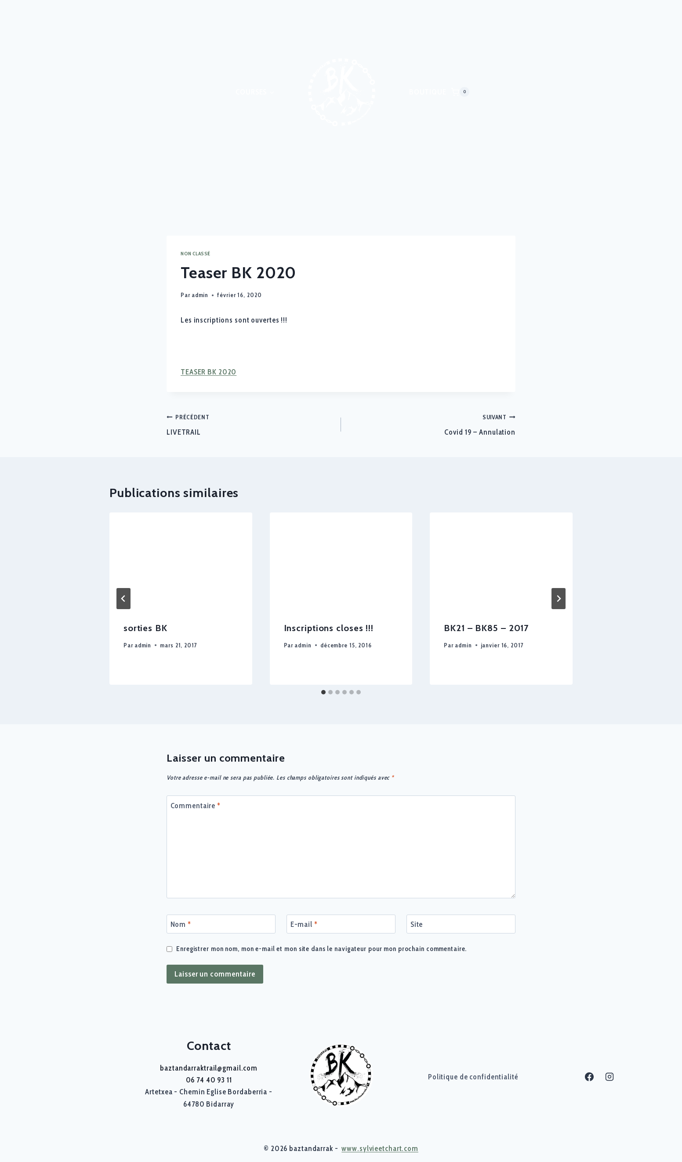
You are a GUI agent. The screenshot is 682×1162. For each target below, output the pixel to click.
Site (416, 924)
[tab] (323, 692)
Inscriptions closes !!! (329, 628)
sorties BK (145, 628)
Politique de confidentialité (473, 1076)
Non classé (195, 254)
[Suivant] (558, 598)
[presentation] (180, 559)
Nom (180, 924)
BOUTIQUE (427, 91)
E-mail (304, 924)
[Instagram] (609, 1077)
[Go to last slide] (123, 598)
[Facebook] (589, 1077)
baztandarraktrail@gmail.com (209, 1068)
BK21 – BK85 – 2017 (486, 628)
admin (200, 294)
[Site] (460, 924)
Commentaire (195, 805)
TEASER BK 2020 (208, 371)
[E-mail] (341, 924)
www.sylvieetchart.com (379, 1148)
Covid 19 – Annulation (431, 424)
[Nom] (221, 924)
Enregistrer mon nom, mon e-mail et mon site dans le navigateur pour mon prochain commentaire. (321, 948)
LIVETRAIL (250, 424)
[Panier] (460, 92)
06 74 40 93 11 (209, 1079)
